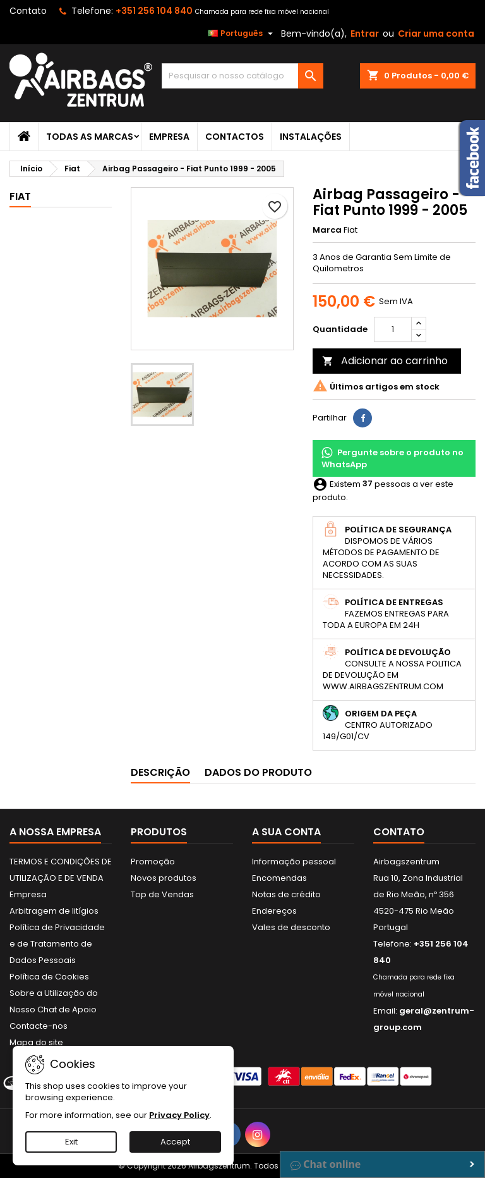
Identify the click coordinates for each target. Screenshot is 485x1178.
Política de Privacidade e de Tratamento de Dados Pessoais (57, 943)
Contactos (234, 136)
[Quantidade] (393, 329)
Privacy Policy (179, 1115)
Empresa (169, 136)
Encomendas (279, 878)
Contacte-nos (38, 1026)
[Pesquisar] (242, 76)
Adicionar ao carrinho (385, 360)
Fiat (20, 196)
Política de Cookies (49, 977)
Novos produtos (163, 878)
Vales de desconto (291, 927)
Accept (175, 1142)
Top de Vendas (162, 894)
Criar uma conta (436, 33)
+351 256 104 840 (154, 10)
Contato (28, 10)
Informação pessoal (294, 862)
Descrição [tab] (160, 772)
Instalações (311, 136)
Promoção (153, 862)
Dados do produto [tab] (258, 772)
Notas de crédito (286, 894)
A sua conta (286, 832)
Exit (71, 1142)
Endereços (274, 911)
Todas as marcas (89, 136)
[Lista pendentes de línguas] (242, 33)
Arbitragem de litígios (54, 911)
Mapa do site (36, 1042)
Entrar (364, 33)
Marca (327, 230)
